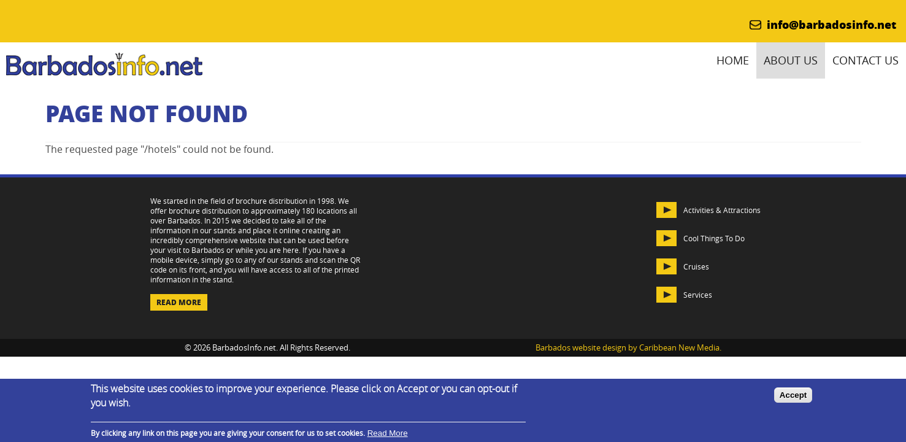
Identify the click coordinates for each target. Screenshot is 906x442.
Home (732, 60)
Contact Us (865, 60)
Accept (793, 395)
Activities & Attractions (722, 210)
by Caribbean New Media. (674, 348)
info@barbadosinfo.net (831, 25)
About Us (791, 60)
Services (697, 295)
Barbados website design (581, 348)
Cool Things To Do (714, 238)
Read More (178, 302)
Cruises (696, 266)
